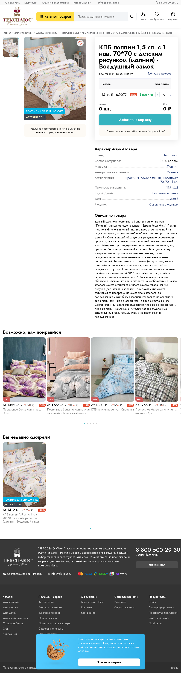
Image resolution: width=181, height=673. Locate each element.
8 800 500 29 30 (168, 2)
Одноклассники (124, 607)
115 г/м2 (172, 187)
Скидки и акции (159, 618)
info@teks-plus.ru (61, 574)
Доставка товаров (49, 613)
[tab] (84, 423)
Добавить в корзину (135, 119)
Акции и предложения (55, 2)
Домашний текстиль (46, 33)
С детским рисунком (163, 204)
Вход (143, 16)
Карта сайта (88, 613)
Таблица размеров (107, 2)
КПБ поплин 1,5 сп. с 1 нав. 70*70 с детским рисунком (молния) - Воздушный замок (21, 518)
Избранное (157, 16)
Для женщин (11, 602)
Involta (174, 667)
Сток (5, 629)
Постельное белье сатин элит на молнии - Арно (156, 411)
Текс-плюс (171, 155)
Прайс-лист (156, 623)
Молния (172, 172)
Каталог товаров (55, 16)
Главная (7, 33)
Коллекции (30, 2)
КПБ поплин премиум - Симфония (112, 409)
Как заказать (46, 602)
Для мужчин (10, 607)
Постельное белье (69, 33)
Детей (174, 198)
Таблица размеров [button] (159, 73)
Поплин (172, 166)
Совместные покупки (51, 629)
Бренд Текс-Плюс (92, 602)
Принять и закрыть (109, 662)
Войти (152, 602)
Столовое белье (13, 623)
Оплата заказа (48, 618)
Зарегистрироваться (161, 607)
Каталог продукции (23, 33)
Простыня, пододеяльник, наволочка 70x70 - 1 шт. (151, 180)
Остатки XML (12, 2)
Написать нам (157, 564)
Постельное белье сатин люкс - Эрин (23, 411)
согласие (110, 647)
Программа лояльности (163, 613)
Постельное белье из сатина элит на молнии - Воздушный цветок (68, 411)
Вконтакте (120, 602)
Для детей (9, 613)
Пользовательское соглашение (22, 667)
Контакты (86, 607)
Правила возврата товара (54, 623)
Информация (81, 2)
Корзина (173, 16)
